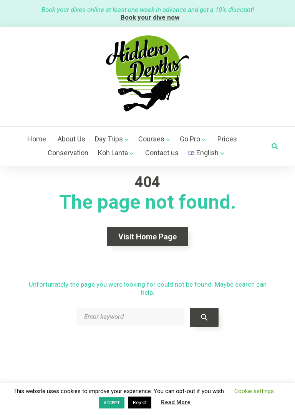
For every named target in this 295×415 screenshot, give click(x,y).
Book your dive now (150, 17)
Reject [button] (140, 402)
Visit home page (147, 236)
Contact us (162, 153)
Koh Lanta (113, 153)
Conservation (68, 153)
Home (36, 139)
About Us (71, 139)
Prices (227, 139)
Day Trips (109, 139)
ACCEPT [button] (112, 402)
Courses (151, 139)
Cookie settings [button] (254, 391)
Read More (176, 402)
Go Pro (190, 139)
